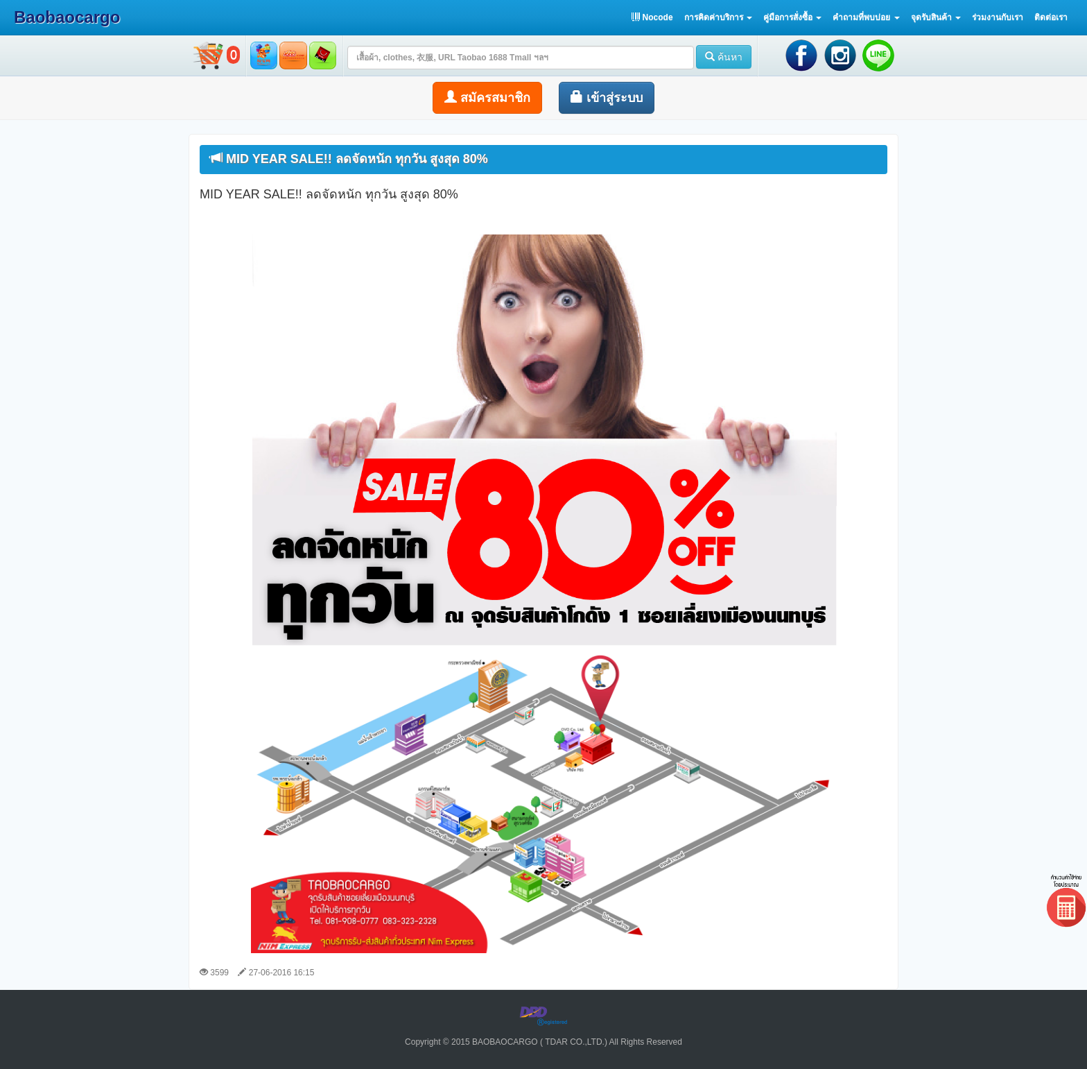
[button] (718, 17)
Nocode (652, 17)
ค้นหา (723, 56)
